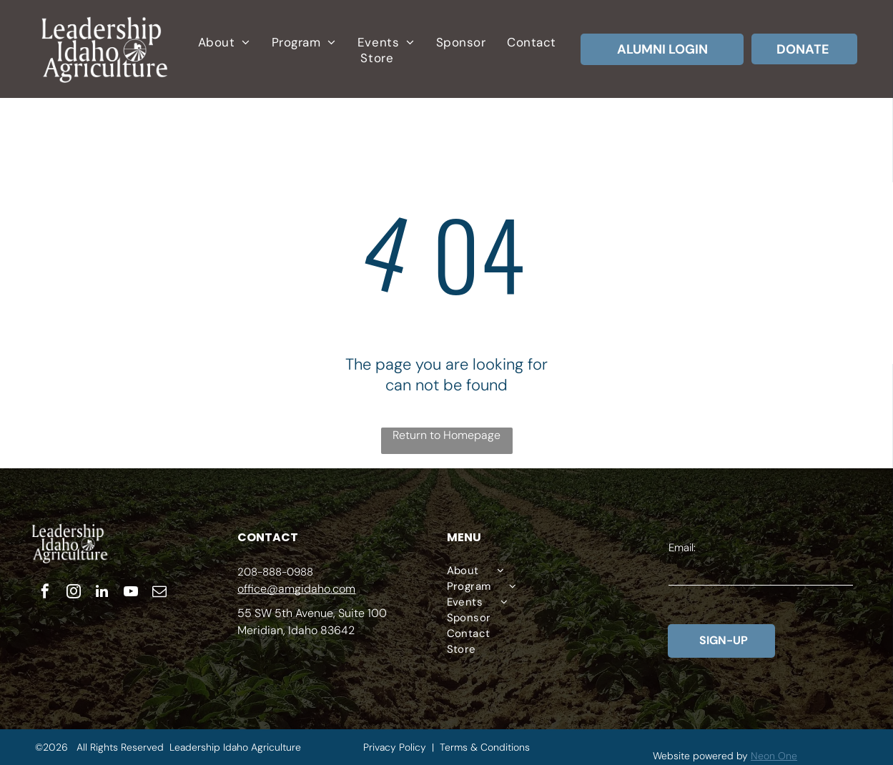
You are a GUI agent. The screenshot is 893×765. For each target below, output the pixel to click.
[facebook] (45, 593)
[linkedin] (102, 593)
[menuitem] (224, 42)
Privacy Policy (394, 747)
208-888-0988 (275, 572)
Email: (682, 548)
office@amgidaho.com (296, 588)
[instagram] (73, 593)
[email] (159, 593)
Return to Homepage (446, 435)
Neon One (774, 755)
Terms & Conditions (485, 747)
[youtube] (131, 593)
